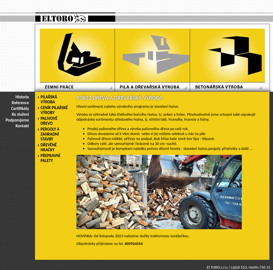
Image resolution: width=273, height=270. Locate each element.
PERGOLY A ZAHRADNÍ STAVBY (50, 134)
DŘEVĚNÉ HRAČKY (49, 147)
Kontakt (22, 125)
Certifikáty (20, 108)
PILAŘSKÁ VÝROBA (49, 99)
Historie (22, 96)
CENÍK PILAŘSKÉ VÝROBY (54, 110)
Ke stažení (20, 114)
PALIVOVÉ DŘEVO (49, 121)
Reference (20, 102)
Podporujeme (17, 120)
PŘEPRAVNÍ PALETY (50, 158)
